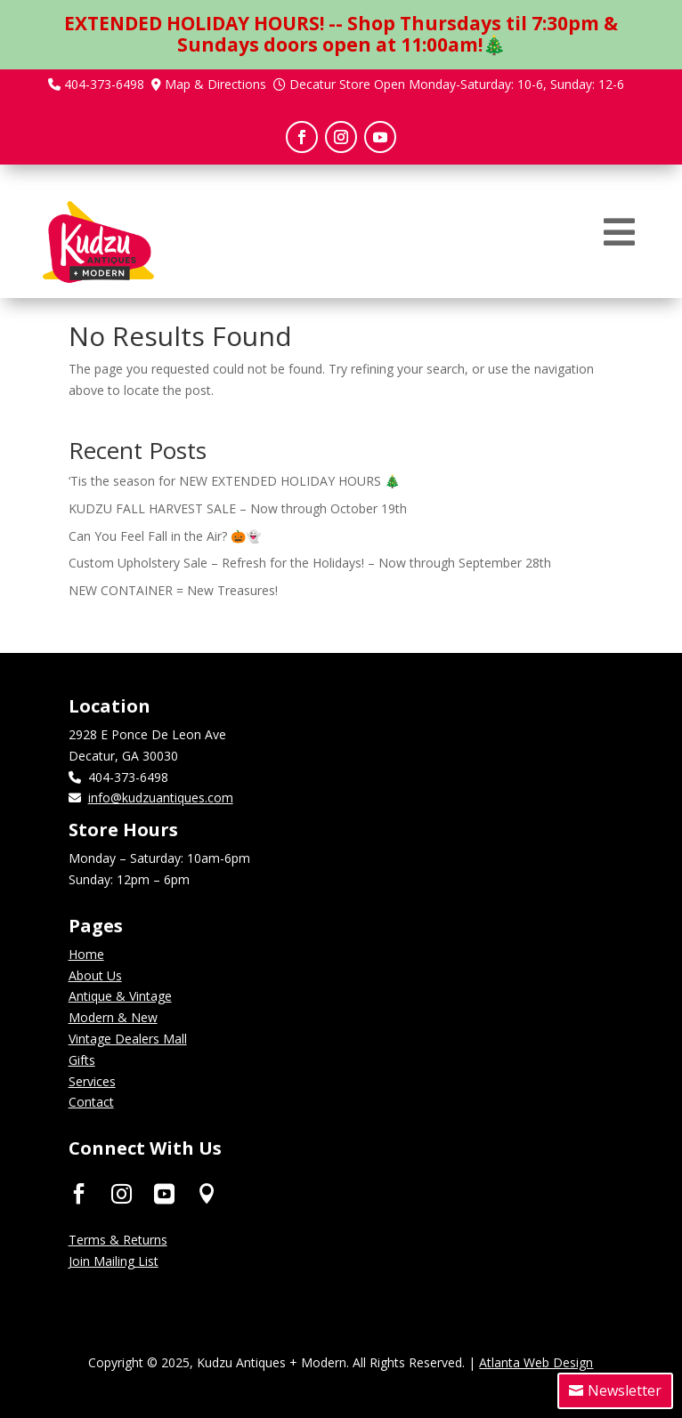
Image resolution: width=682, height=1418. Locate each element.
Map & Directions (215, 84)
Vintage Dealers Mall (128, 1038)
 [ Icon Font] (79, 1192)
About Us (95, 975)
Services (92, 1081)
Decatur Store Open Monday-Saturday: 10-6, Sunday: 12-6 (456, 84)
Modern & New (113, 1017)
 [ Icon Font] (121, 1192)
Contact (91, 1101)
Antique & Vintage (120, 995)
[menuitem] (619, 232)
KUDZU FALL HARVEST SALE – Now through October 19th (238, 508)
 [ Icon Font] (207, 1192)
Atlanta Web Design (536, 1362)
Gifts (82, 1059)
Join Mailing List (113, 1261)
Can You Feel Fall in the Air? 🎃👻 (165, 536)
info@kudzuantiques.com (160, 797)
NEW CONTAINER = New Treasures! (173, 590)
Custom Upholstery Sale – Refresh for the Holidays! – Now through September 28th (310, 562)
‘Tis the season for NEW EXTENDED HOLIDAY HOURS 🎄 (234, 480)
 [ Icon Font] (164, 1192)
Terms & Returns (118, 1239)
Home (86, 954)
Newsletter (625, 1390)
